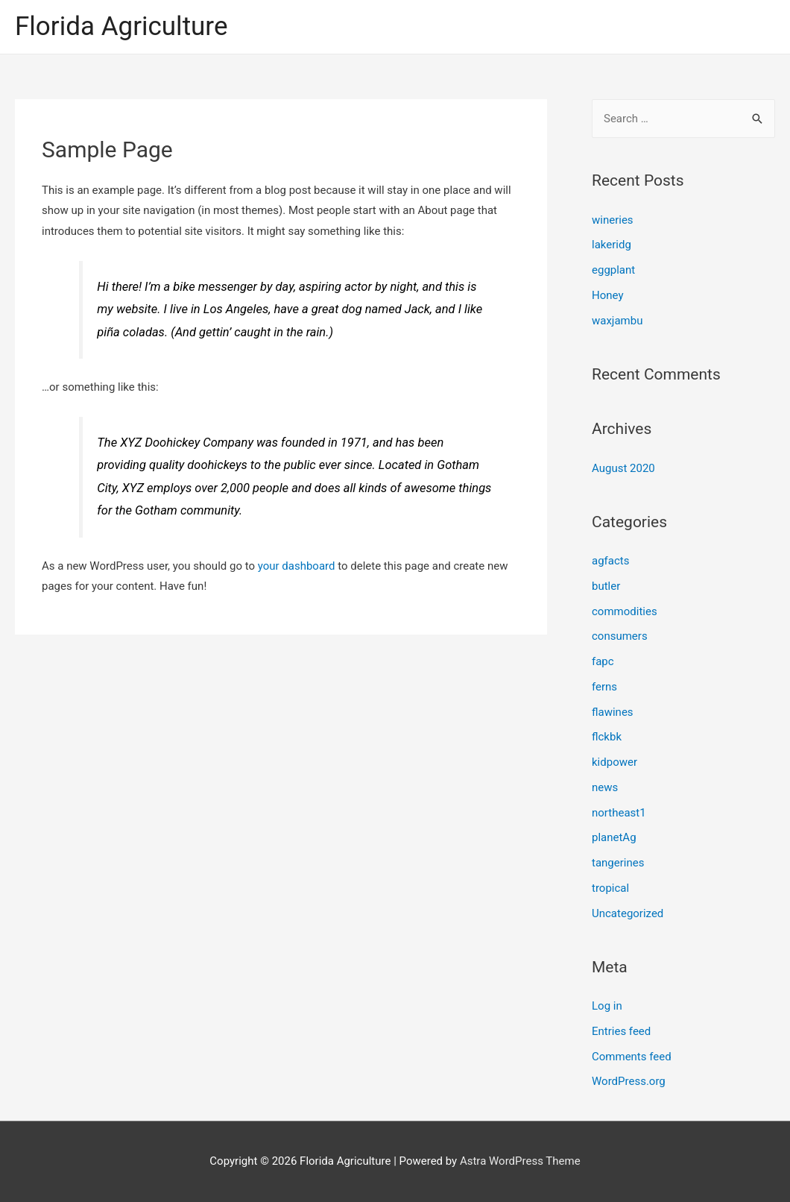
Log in (607, 1006)
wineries (612, 220)
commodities (624, 611)
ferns (604, 686)
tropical (610, 888)
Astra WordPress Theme (520, 1161)
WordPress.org (629, 1081)
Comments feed (632, 1056)
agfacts (610, 560)
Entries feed (621, 1031)
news (605, 787)
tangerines (618, 862)
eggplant (613, 270)
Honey (608, 295)
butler (606, 586)
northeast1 (619, 812)
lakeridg (611, 244)
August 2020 (623, 468)
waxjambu (617, 320)
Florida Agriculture (121, 26)
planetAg (614, 837)
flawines (612, 712)
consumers (620, 636)
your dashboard (296, 566)
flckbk (607, 736)
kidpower (614, 762)
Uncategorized (627, 913)
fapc (603, 661)
